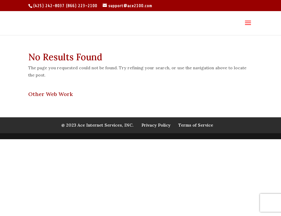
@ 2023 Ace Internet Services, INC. (97, 125)
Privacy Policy (156, 125)
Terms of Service (195, 125)
